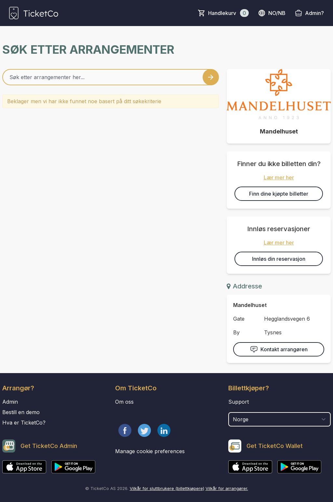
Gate (239, 318)
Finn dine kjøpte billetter (278, 193)
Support (238, 401)
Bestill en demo (21, 412)
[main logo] (33, 13)
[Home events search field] (110, 77)
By (236, 332)
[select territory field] (279, 419)
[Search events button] (211, 77)
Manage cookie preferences (150, 451)
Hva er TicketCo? (24, 422)
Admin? (314, 13)
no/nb (272, 13)
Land (235, 409)
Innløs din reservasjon (278, 259)
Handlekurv (228, 13)
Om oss (124, 401)
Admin (10, 401)
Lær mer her (279, 177)
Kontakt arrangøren (279, 349)
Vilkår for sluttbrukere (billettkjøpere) (167, 488)
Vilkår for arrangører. (227, 488)
